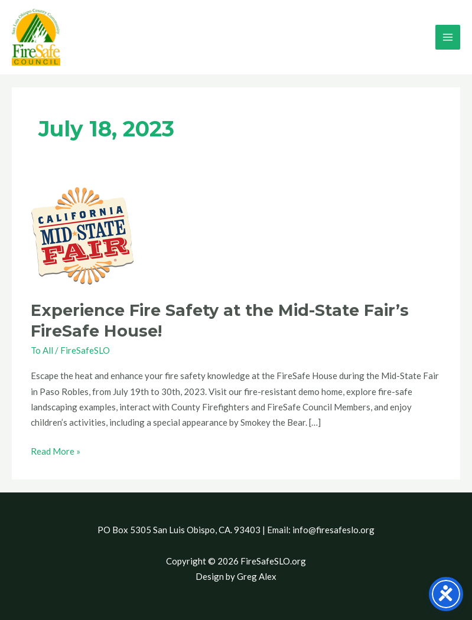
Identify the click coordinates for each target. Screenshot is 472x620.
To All (42, 350)
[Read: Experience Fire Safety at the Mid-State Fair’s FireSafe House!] (83, 235)
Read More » (55, 449)
